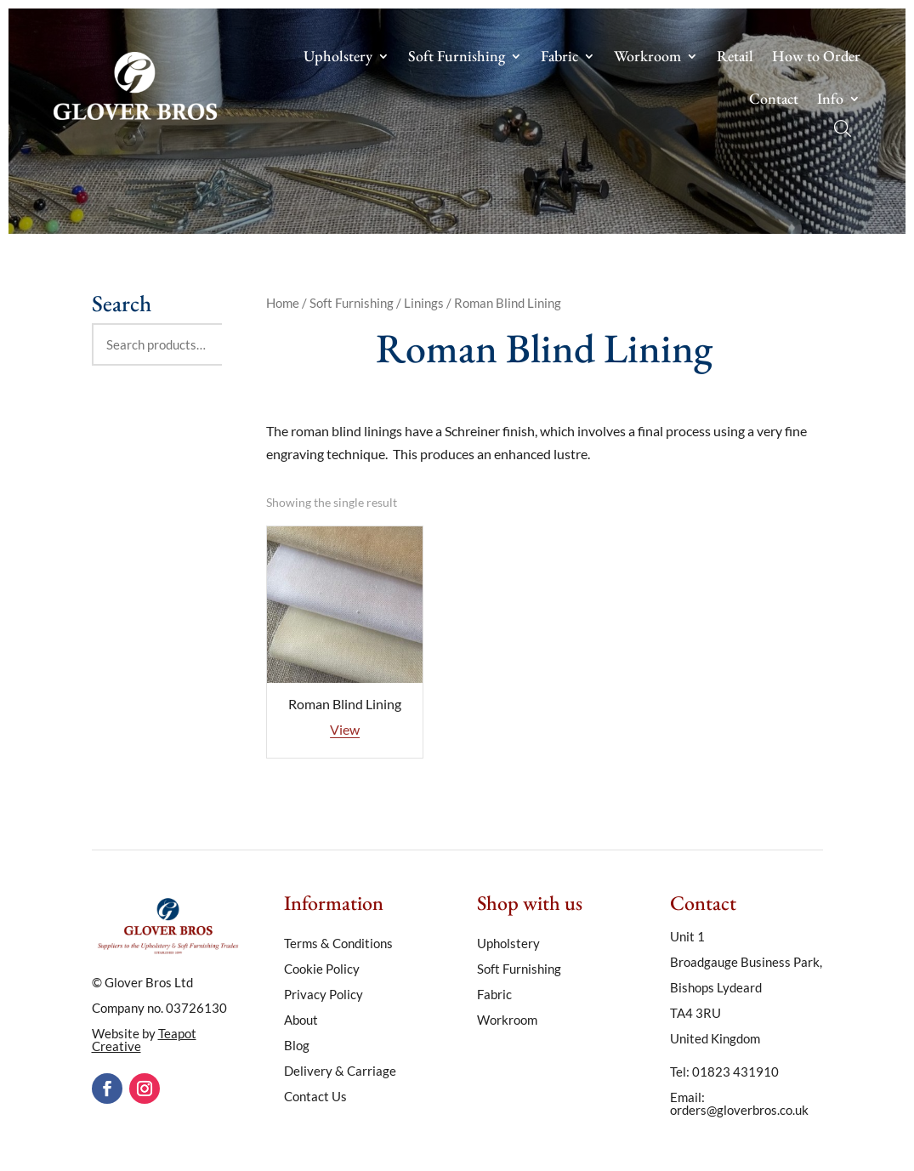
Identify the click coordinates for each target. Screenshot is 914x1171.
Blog (296, 1046)
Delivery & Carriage (340, 1071)
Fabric (559, 57)
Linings (424, 302)
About (301, 1020)
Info (830, 100)
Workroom (647, 57)
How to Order (816, 57)
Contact (773, 100)
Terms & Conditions (338, 944)
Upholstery (338, 57)
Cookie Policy (322, 969)
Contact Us (315, 1097)
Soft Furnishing (456, 57)
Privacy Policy (323, 995)
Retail (735, 57)
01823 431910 (735, 1071)
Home (282, 302)
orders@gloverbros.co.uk (739, 1109)
